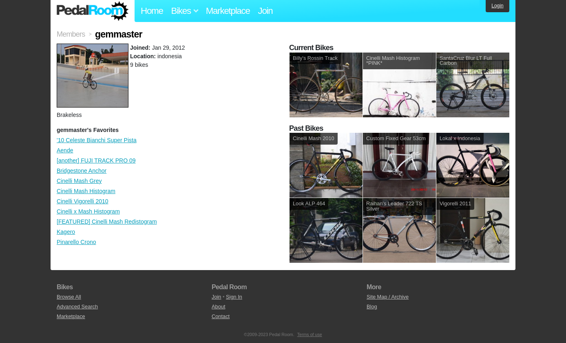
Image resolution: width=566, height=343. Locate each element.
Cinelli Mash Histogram (86, 191)
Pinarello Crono (76, 242)
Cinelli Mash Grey (79, 181)
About (218, 306)
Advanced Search (77, 306)
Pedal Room (92, 11)
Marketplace (228, 11)
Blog (372, 306)
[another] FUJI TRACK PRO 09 (96, 160)
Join (265, 11)
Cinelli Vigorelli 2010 (82, 201)
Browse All (69, 297)
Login (497, 6)
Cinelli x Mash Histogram (88, 211)
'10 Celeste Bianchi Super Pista (97, 140)
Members (71, 34)
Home (152, 11)
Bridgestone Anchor (81, 170)
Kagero (66, 232)
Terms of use (309, 334)
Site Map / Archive (388, 297)
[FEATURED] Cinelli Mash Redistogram (107, 221)
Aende (65, 150)
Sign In (234, 297)
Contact (221, 316)
